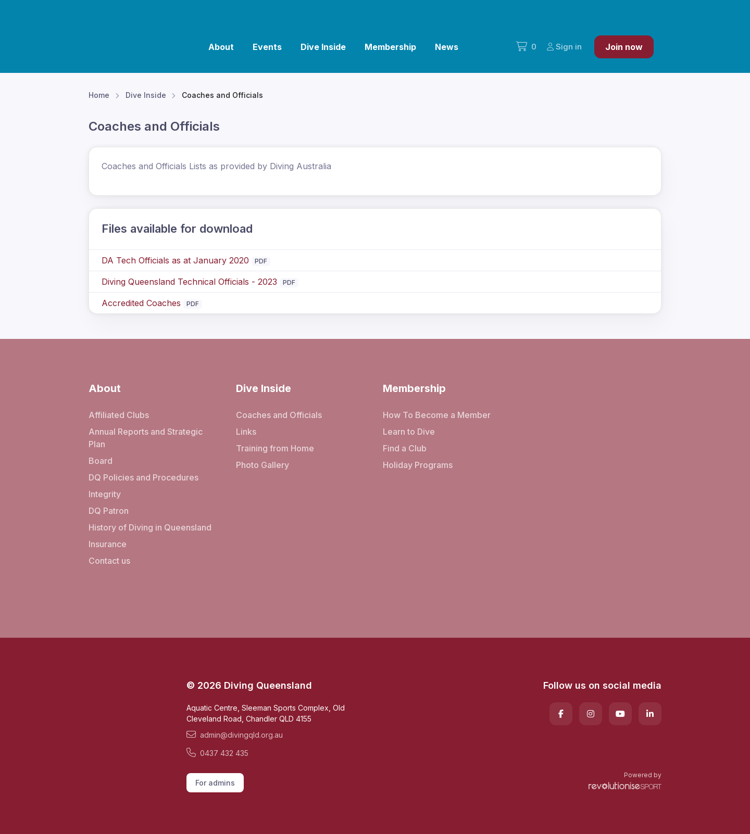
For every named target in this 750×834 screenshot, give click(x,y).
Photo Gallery (262, 465)
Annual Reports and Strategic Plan (146, 437)
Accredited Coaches (141, 303)
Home (99, 95)
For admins (215, 782)
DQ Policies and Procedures (143, 477)
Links (246, 431)
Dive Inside (323, 47)
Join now (624, 47)
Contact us (109, 560)
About (221, 47)
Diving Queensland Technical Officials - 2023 (189, 281)
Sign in (564, 47)
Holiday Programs (418, 465)
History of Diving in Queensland (150, 527)
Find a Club (405, 448)
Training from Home (275, 448)
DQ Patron (109, 511)
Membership (390, 47)
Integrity (105, 494)
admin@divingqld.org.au (234, 734)
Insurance (108, 544)
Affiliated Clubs (119, 415)
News (446, 47)
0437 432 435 (217, 752)
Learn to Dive (409, 431)
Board (101, 461)
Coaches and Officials (279, 415)
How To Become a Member (437, 415)
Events (267, 47)
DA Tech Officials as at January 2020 (175, 260)
